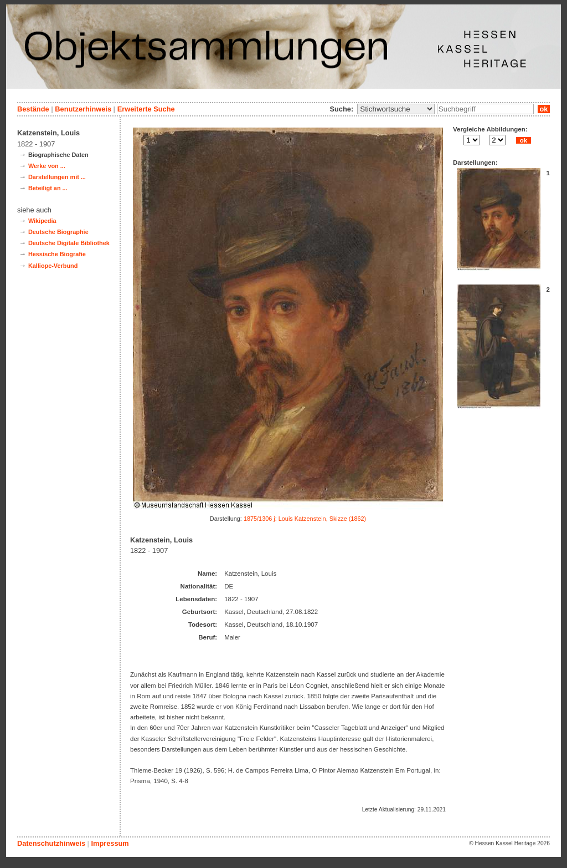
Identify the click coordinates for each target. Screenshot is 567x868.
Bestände (33, 109)
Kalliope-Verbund (53, 265)
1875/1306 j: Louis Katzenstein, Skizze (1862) (305, 518)
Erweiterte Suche (146, 109)
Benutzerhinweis (83, 109)
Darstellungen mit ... (57, 177)
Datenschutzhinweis (51, 843)
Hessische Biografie (57, 254)
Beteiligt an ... (48, 188)
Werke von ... (46, 166)
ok (544, 109)
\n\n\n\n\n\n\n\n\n (396, 109)
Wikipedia (42, 220)
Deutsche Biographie (58, 232)
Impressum (109, 843)
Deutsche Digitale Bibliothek (69, 243)
